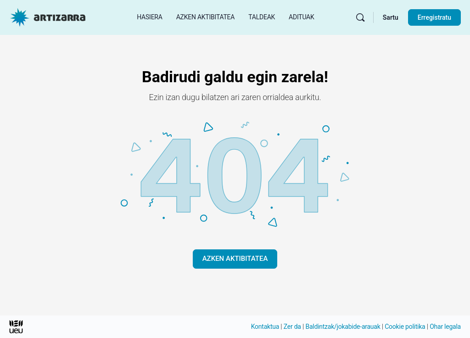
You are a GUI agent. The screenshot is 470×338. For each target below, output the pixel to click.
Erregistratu (434, 17)
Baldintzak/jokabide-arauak (342, 326)
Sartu (390, 17)
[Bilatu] (360, 17)
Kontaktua (265, 326)
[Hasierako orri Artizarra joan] (47, 16)
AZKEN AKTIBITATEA (235, 258)
